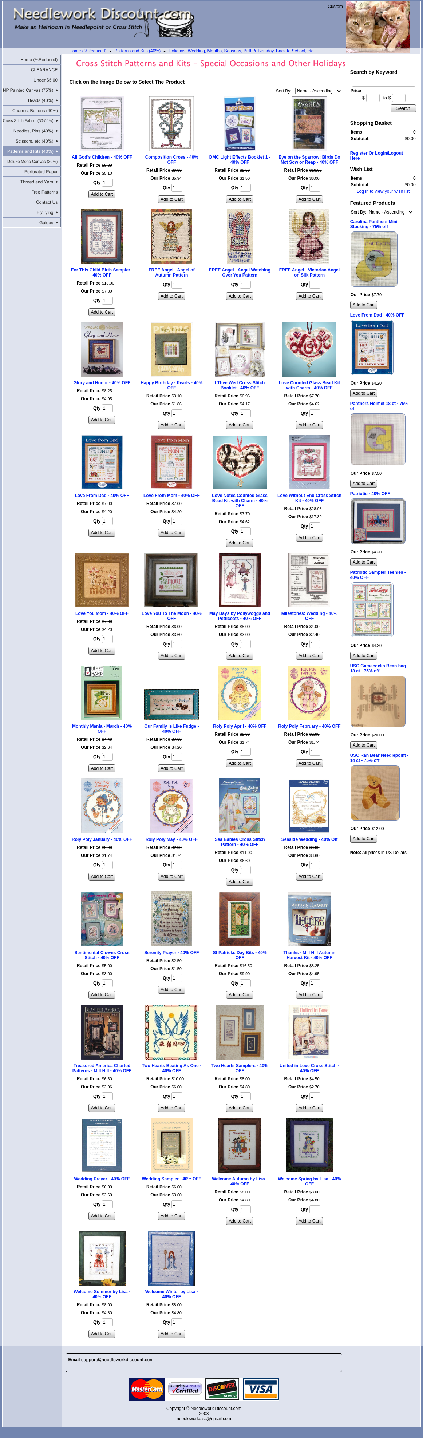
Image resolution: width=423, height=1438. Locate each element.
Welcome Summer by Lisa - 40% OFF (102, 1294)
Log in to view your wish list (383, 191)
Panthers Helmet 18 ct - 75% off (379, 406)
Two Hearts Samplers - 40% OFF (240, 1068)
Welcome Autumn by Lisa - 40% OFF (240, 1181)
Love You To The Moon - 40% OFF (172, 616)
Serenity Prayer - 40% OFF (171, 952)
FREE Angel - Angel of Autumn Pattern (171, 272)
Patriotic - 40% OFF (370, 493)
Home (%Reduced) (87, 50)
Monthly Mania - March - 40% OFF (102, 729)
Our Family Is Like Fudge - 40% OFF (171, 729)
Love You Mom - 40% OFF (102, 613)
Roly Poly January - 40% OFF (102, 839)
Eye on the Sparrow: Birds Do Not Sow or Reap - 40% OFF (309, 160)
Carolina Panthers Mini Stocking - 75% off (374, 224)
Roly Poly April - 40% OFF (239, 726)
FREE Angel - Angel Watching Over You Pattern (239, 272)
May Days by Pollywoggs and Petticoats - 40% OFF (239, 616)
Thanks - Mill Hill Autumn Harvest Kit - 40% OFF (310, 955)
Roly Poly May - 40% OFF (172, 839)
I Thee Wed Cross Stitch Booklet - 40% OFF (240, 385)
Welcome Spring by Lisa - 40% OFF (309, 1181)
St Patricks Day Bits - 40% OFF (240, 955)
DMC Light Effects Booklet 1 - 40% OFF (239, 160)
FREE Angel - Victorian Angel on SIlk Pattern (309, 272)
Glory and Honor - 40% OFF (102, 382)
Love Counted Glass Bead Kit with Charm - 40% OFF (309, 385)
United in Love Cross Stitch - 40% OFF (309, 1068)
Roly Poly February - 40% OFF (309, 726)
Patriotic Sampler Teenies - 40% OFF (378, 575)
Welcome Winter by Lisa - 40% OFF (171, 1294)
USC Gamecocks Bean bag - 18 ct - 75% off (379, 668)
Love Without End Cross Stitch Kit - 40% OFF (309, 498)
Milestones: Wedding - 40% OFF (309, 616)
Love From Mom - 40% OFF (171, 495)
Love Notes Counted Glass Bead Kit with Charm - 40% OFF (240, 500)
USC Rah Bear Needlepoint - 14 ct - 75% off (379, 758)
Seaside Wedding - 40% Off (309, 839)
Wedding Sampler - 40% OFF (171, 1178)
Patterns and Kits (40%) (137, 50)
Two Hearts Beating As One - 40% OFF (171, 1068)
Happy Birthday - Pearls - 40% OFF (171, 385)
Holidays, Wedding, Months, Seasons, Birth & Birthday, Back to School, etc (241, 50)
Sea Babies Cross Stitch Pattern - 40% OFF (240, 842)
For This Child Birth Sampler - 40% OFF (102, 272)
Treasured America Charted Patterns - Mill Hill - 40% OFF (102, 1068)
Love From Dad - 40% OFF (102, 495)
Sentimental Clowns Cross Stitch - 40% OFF (101, 955)
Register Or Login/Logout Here (376, 156)
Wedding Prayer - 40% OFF (102, 1178)
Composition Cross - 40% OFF (171, 160)
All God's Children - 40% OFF (102, 157)
